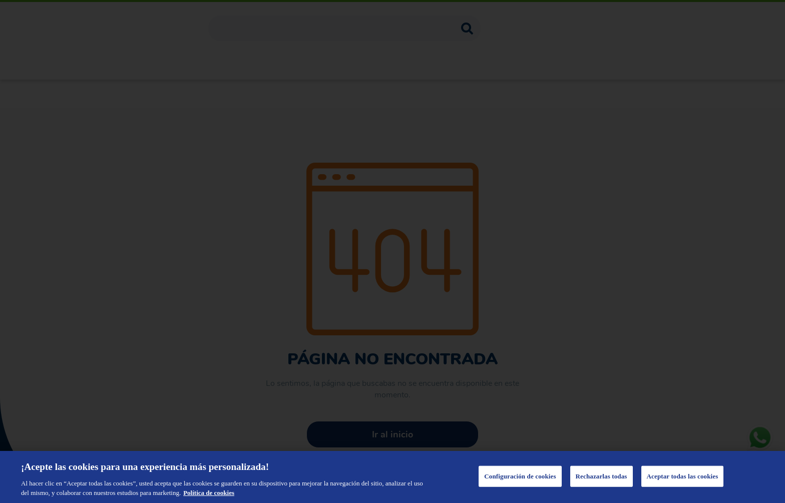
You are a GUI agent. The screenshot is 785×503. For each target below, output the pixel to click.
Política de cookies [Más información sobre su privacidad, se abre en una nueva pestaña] (208, 492)
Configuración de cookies (520, 476)
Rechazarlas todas (601, 476)
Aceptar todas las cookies (682, 476)
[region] (392, 477)
